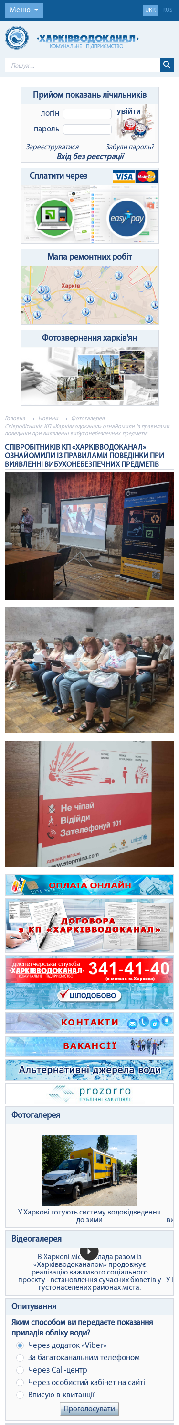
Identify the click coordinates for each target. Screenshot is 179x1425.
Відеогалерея (36, 1239)
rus (167, 10)
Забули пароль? (129, 147)
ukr (150, 10)
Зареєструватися (52, 147)
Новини (48, 418)
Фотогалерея (88, 418)
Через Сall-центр (51, 1370)
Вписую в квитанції (55, 1395)
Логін (50, 114)
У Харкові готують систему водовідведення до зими (89, 1179)
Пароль (46, 129)
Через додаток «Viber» (61, 1346)
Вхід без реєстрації (89, 157)
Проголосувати (89, 1409)
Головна (15, 418)
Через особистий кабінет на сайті (80, 1383)
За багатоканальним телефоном (78, 1358)
